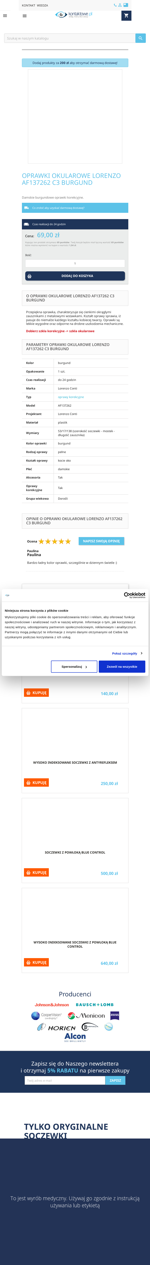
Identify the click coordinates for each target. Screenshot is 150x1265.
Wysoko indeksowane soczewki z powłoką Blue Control (75, 944)
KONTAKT (28, 5)
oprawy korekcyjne (71, 397)
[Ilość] (75, 263)
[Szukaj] (75, 38)
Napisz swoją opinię (101, 541)
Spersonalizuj (74, 666)
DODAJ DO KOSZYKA (78, 277)
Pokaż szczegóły (124, 653)
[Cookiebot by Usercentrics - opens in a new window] (127, 595)
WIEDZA (42, 5)
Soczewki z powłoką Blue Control (75, 852)
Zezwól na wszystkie (122, 666)
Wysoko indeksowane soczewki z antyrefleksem (75, 762)
